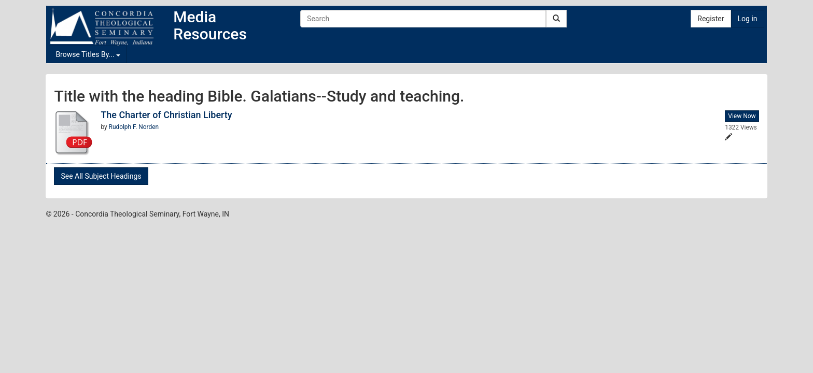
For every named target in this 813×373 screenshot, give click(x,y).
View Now (741, 116)
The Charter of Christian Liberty (166, 114)
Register (710, 19)
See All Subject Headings (101, 176)
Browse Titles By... (87, 54)
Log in (748, 19)
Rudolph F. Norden (134, 127)
